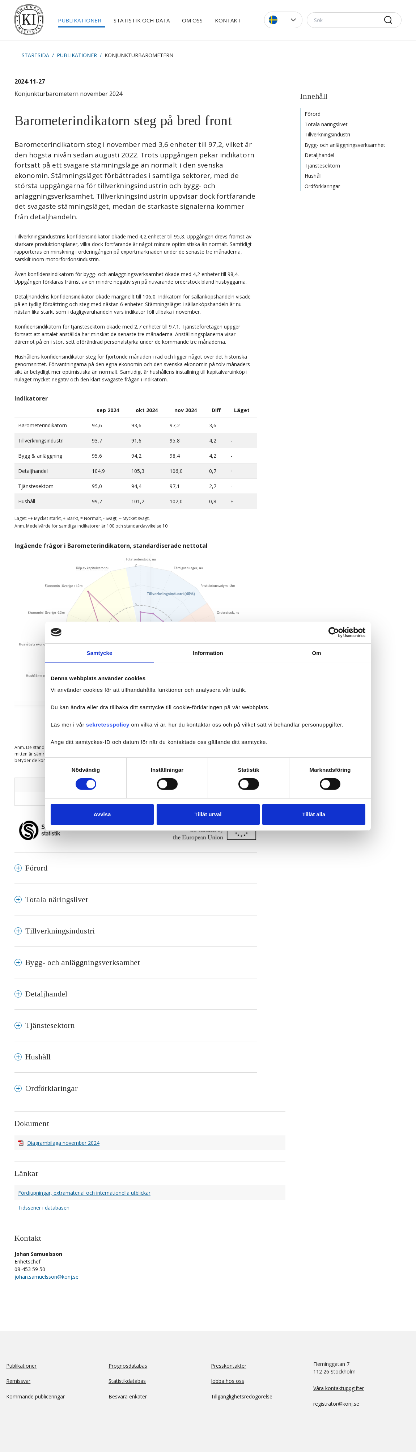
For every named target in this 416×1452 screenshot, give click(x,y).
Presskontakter (228, 1365)
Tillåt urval (208, 814)
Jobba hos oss (227, 1380)
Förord (313, 113)
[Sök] (354, 20)
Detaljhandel (319, 155)
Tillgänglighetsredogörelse (241, 1396)
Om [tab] (316, 652)
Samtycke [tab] (100, 652)
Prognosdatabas (128, 1365)
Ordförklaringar (322, 186)
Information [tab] (208, 652)
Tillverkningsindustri (327, 134)
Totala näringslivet (326, 124)
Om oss (192, 20)
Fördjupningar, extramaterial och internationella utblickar (84, 1192)
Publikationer (79, 20)
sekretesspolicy (108, 724)
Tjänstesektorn (322, 165)
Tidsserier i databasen (43, 1207)
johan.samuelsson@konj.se (46, 1276)
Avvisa (102, 814)
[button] (283, 20)
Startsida (35, 55)
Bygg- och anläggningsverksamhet (345, 144)
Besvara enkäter (128, 1396)
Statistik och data (142, 20)
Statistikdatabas (127, 1380)
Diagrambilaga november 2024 (63, 1142)
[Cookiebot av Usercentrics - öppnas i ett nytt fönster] (333, 632)
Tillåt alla (314, 814)
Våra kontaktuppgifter (338, 1388)
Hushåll (313, 175)
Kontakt (228, 20)
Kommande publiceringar (35, 1396)
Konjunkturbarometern (139, 55)
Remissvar (18, 1380)
